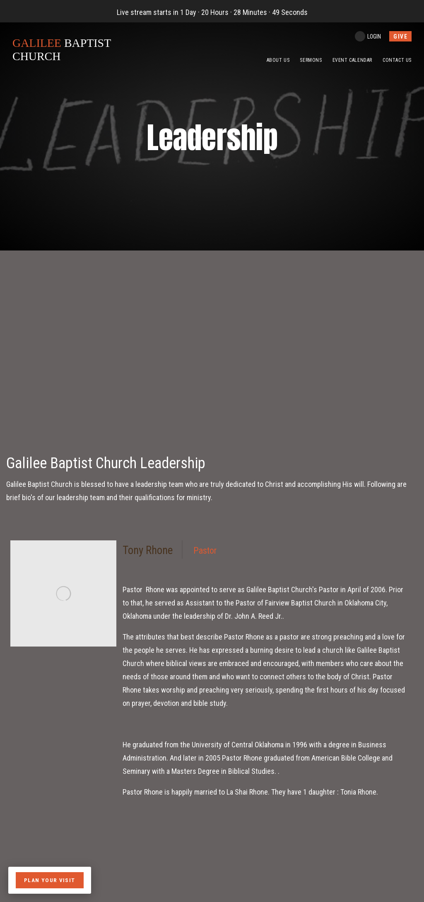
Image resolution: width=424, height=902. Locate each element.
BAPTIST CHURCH (65, 49)
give (400, 36)
